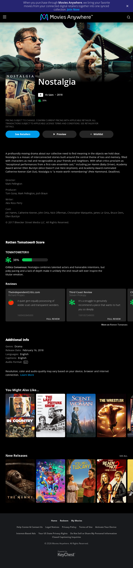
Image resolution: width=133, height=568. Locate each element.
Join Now (73, 9)
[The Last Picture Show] (50, 415)
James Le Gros (101, 212)
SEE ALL (123, 455)
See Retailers (22, 134)
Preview (59, 134)
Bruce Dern (117, 212)
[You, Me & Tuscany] (81, 481)
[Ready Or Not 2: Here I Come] (111, 481)
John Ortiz (43, 212)
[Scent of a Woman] (81, 415)
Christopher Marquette (79, 212)
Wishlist (96, 134)
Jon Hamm (11, 212)
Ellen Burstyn (13, 216)
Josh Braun (42, 193)
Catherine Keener (27, 212)
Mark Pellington (14, 183)
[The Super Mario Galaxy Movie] (50, 481)
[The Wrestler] (111, 415)
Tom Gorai (11, 193)
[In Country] (20, 415)
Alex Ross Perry (14, 203)
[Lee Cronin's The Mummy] (20, 481)
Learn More (27, 374)
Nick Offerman (58, 212)
